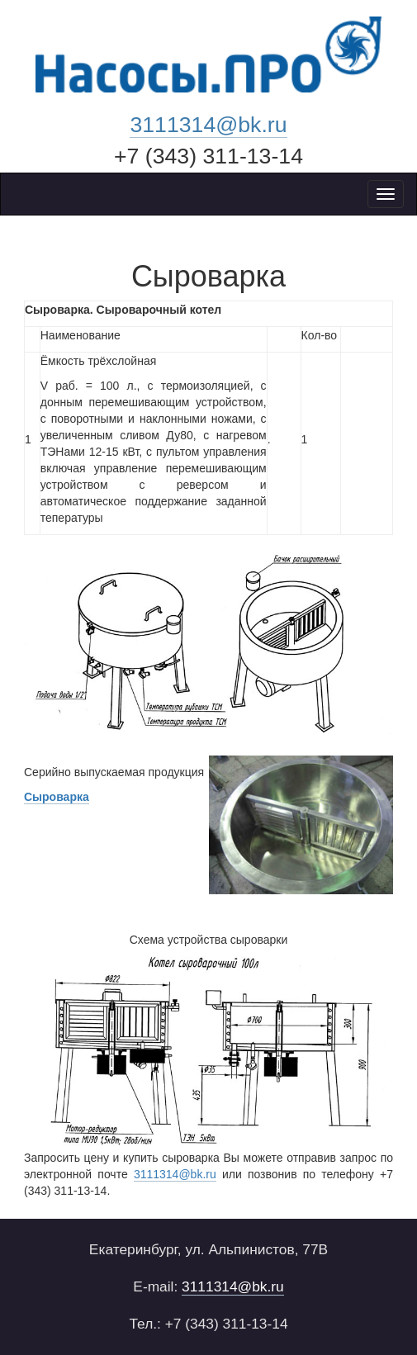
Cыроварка (56, 796)
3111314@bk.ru (208, 124)
